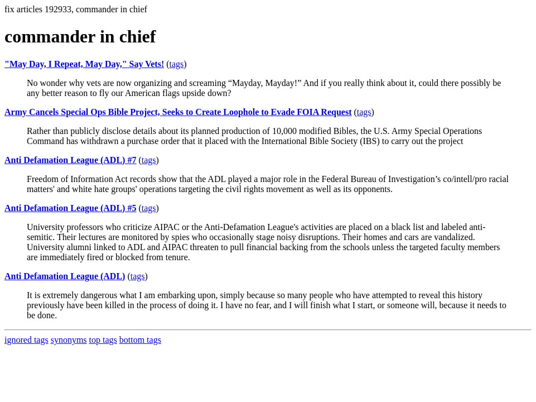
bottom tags (140, 339)
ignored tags (26, 339)
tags (177, 64)
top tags (103, 339)
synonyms (69, 339)
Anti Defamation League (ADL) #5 (70, 208)
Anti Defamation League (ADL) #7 (70, 160)
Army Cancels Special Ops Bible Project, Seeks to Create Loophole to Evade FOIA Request (177, 112)
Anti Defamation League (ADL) (64, 276)
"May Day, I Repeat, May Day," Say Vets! (84, 64)
